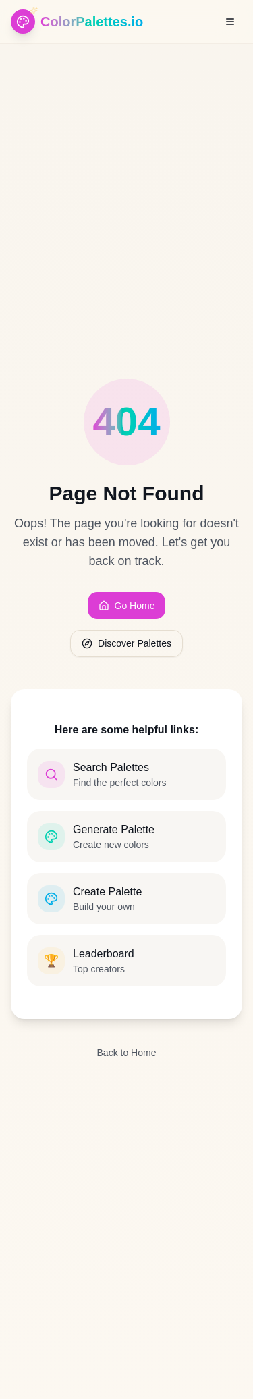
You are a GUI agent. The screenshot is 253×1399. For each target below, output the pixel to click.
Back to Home (127, 1052)
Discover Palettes (126, 643)
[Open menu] (230, 21)
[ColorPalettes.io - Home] (77, 21)
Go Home (127, 605)
